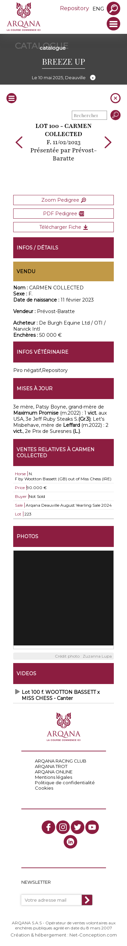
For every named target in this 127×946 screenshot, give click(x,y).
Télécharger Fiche (63, 227)
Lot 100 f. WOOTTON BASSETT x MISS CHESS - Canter (61, 695)
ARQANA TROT (51, 766)
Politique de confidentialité (65, 782)
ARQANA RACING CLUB (60, 761)
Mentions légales (53, 777)
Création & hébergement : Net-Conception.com (63, 935)
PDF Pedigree (63, 214)
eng (98, 8)
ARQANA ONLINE (53, 771)
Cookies (44, 788)
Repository (74, 8)
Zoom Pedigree (63, 200)
